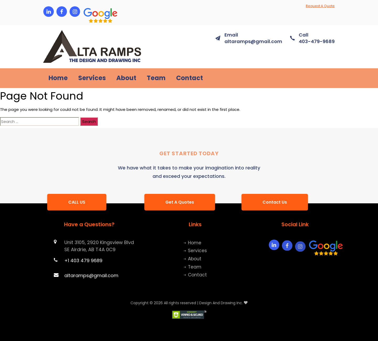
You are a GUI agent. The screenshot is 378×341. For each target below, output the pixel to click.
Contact (189, 78)
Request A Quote (320, 5)
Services (92, 78)
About (126, 78)
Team (156, 78)
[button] (88, 11)
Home (58, 78)
